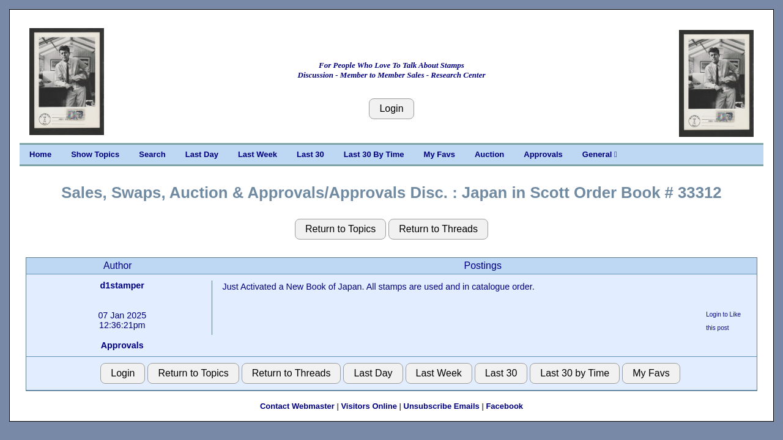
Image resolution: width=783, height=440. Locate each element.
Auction (489, 154)
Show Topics (95, 154)
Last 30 (310, 154)
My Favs (439, 154)
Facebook (504, 406)
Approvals (543, 154)
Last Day (201, 154)
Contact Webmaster (297, 406)
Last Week (257, 154)
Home (40, 154)
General (599, 154)
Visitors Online (369, 406)
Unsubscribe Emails (442, 406)
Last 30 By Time (374, 154)
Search (152, 154)
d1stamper (122, 285)
